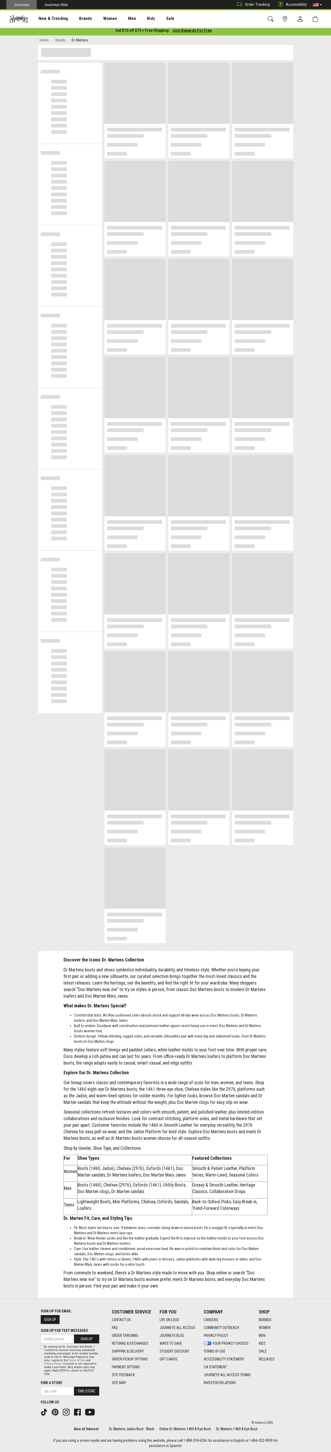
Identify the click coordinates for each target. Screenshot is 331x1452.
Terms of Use (77, 1360)
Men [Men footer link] (262, 1335)
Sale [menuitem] (152, 18)
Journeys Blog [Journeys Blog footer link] (172, 1335)
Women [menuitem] (99, 18)
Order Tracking (252, 4)
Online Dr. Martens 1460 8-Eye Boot (185, 1429)
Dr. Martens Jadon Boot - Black (131, 1429)
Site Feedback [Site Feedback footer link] (123, 1375)
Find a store (51, 1383)
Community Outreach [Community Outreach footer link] (221, 1328)
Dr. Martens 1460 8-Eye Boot (237, 1429)
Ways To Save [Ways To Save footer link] (171, 1343)
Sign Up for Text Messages (64, 1330)
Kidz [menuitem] (135, 18)
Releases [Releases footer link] (267, 1359)
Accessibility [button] (291, 4)
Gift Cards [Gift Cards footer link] (168, 1359)
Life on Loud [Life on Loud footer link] (169, 1320)
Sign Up (50, 1319)
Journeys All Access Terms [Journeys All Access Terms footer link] (227, 1375)
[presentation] (48, 18)
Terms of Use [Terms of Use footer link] (214, 1351)
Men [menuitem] (118, 18)
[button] (317, 5)
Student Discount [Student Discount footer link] (175, 1351)
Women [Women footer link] (264, 1328)
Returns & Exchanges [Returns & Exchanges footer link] (130, 1343)
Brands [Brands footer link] (265, 1320)
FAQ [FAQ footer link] (115, 1328)
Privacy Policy (53, 1363)
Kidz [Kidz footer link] (262, 1343)
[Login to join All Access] (142, 31)
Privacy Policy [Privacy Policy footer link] (216, 1335)
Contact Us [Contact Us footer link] (121, 1320)
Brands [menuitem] (77, 18)
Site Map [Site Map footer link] (119, 1383)
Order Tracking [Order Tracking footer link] (125, 1335)
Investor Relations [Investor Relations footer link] (220, 1383)
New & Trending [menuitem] (48, 18)
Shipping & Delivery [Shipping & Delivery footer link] (128, 1351)
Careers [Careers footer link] (211, 1320)
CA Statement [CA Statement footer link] (215, 1367)
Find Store (86, 1391)
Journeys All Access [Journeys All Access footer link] (177, 1328)
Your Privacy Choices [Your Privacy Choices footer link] (226, 1343)
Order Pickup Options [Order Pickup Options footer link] (130, 1359)
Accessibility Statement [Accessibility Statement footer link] (224, 1359)
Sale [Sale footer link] (263, 1351)
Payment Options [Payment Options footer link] (126, 1367)
